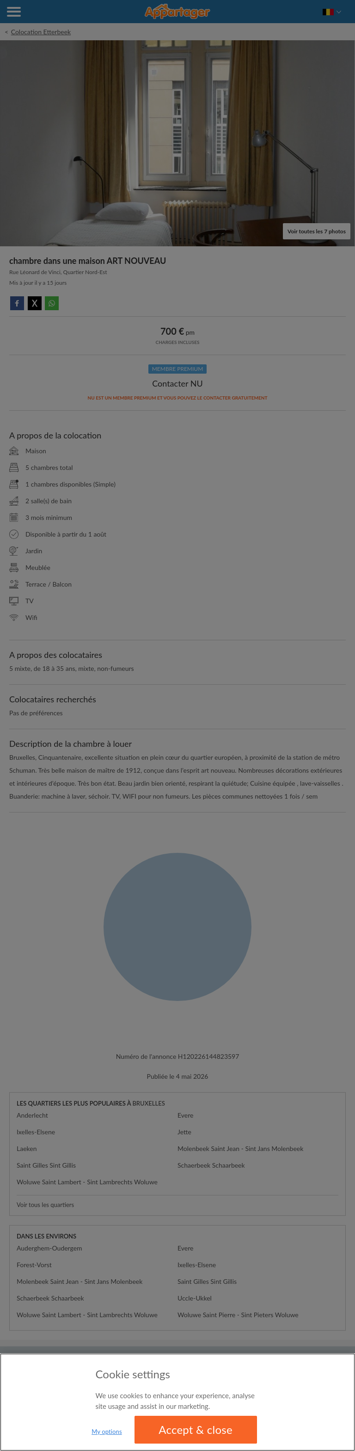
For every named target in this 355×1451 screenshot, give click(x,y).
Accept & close (196, 1429)
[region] (177, 1402)
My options (107, 1431)
